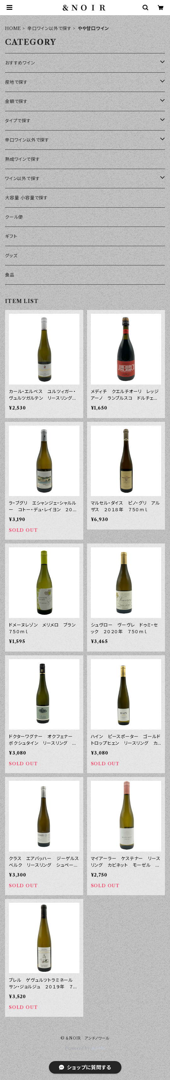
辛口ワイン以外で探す (49, 28)
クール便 (14, 217)
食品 (10, 275)
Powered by (85, 1048)
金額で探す (16, 101)
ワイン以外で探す (22, 178)
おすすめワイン (20, 63)
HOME (13, 28)
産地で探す (16, 82)
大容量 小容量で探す (26, 198)
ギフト (11, 236)
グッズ (11, 255)
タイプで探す (18, 121)
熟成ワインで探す (22, 159)
